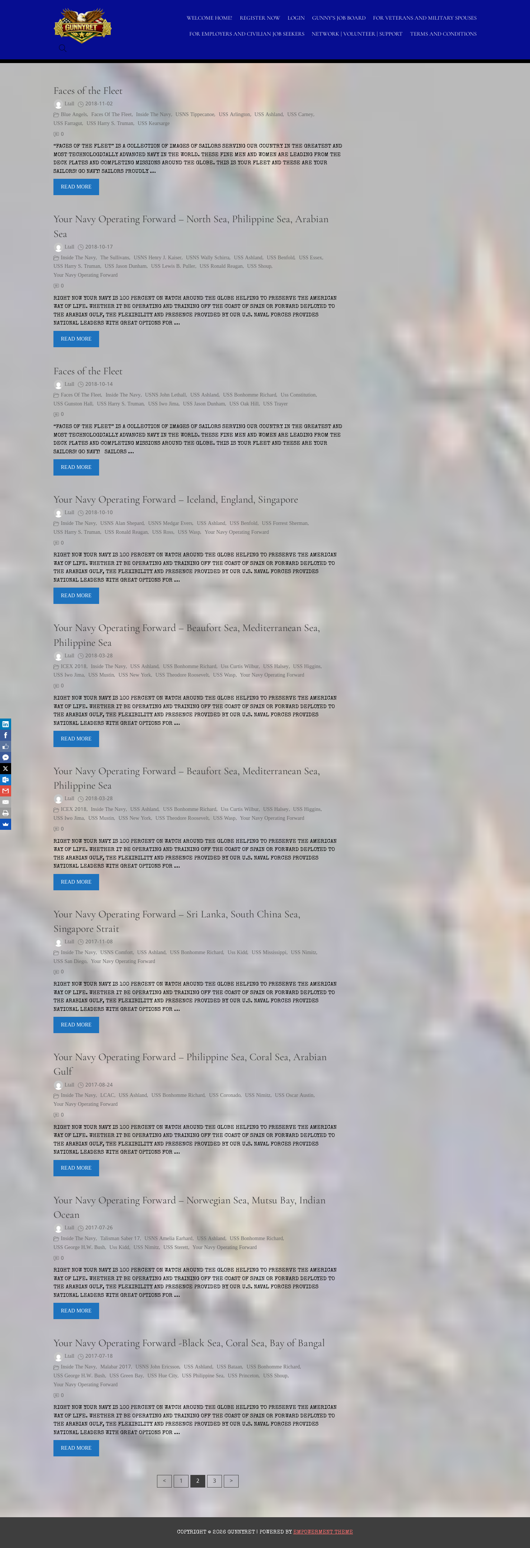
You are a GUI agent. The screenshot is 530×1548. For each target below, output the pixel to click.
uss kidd (237, 953)
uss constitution (298, 395)
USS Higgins (307, 667)
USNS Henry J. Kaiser (157, 258)
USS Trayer (275, 404)
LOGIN (296, 17)
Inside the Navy (153, 115)
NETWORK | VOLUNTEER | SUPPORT (357, 33)
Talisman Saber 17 (120, 1239)
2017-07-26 (99, 1228)
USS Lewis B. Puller (173, 266)
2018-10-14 (99, 384)
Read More (76, 187)
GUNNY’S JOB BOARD (339, 17)
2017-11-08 (99, 942)
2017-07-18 (99, 1356)
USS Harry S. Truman (109, 123)
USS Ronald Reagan (221, 266)
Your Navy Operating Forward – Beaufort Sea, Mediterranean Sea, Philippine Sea (186, 634)
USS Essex (310, 258)
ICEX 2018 (73, 667)
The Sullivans (114, 258)
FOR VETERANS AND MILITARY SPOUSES (425, 17)
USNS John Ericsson (157, 1367)
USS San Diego (69, 961)
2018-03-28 (99, 656)
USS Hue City (162, 1376)
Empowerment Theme (323, 1532)
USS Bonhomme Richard (249, 395)
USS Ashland (269, 115)
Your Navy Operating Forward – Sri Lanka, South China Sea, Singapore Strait (176, 921)
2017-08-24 (99, 1085)
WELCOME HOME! (209, 17)
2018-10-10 (99, 513)
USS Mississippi (269, 953)
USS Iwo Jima (163, 404)
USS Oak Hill (244, 404)
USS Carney (300, 115)
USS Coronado (225, 1095)
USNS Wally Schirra (207, 258)
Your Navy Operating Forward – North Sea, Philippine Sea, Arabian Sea (190, 226)
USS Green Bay (126, 1376)
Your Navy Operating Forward (85, 275)
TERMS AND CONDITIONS (443, 33)
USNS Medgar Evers (170, 523)
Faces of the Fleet (87, 90)
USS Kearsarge (154, 123)
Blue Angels (74, 115)
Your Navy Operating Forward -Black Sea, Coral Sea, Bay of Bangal (189, 1343)
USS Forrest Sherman (285, 523)
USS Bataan (229, 1367)
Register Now (260, 17)
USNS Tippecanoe (195, 115)
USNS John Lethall (165, 395)
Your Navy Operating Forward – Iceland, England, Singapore (175, 499)
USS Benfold (281, 258)
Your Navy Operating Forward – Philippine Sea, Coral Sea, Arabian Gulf (190, 1064)
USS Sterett (175, 1247)
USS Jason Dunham (126, 266)
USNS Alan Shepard (122, 523)
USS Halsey (276, 667)
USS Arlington (234, 115)
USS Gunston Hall (72, 404)
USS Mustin (101, 675)
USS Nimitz (304, 953)
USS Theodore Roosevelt (182, 675)
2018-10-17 (99, 247)
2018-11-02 (99, 104)
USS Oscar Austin (294, 1095)
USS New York (134, 675)
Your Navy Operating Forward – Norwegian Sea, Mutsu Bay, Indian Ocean (189, 1207)
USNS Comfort (116, 953)
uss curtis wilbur (240, 667)
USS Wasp (189, 532)
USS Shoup (259, 266)
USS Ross (162, 532)
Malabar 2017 (115, 1367)
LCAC (107, 1095)
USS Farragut (67, 123)
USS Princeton (243, 1376)
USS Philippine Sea (202, 1376)
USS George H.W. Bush (79, 1247)
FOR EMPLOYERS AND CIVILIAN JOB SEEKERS (246, 33)
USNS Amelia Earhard (168, 1239)
